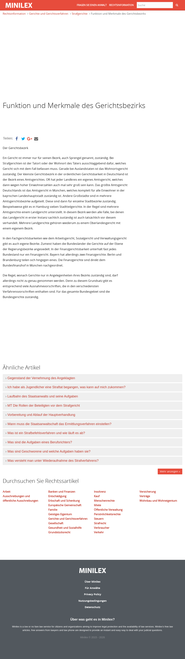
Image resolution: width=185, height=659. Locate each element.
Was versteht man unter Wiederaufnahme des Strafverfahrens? (53, 460)
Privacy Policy (92, 594)
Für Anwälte (92, 588)
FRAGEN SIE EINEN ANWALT (92, 5)
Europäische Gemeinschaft (64, 505)
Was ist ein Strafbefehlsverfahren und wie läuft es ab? (46, 433)
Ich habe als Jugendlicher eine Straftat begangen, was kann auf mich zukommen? (66, 387)
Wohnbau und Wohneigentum (158, 500)
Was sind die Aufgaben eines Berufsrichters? (39, 442)
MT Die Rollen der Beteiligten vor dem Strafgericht (43, 405)
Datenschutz (92, 607)
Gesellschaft (55, 523)
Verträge (144, 496)
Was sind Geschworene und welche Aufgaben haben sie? (49, 451)
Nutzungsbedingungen (92, 600)
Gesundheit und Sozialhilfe (64, 527)
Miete (97, 505)
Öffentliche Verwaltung (108, 509)
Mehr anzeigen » (170, 471)
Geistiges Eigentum (60, 514)
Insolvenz (100, 491)
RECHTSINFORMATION (121, 5)
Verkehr (99, 532)
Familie (52, 509)
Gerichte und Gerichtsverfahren (48, 13)
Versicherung (147, 491)
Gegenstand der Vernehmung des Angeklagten (41, 378)
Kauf (97, 496)
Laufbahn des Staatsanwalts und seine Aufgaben (42, 396)
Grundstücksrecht (59, 532)
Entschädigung (57, 496)
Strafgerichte (79, 13)
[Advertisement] (32, 35)
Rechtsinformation (14, 13)
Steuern (99, 518)
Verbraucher (101, 527)
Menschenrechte (104, 500)
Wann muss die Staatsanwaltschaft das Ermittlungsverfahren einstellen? (59, 424)
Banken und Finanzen (61, 491)
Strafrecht (100, 523)
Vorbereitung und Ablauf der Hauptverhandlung (41, 415)
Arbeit (6, 491)
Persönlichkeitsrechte (107, 514)
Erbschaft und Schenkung (64, 500)
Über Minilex (92, 581)
